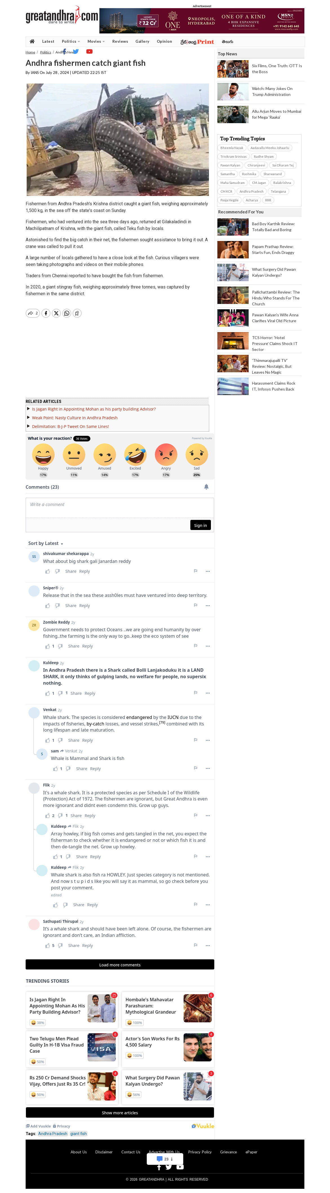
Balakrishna (282, 182)
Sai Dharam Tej (283, 165)
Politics (71, 41)
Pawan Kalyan (230, 165)
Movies (96, 41)
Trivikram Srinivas (233, 156)
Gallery (142, 41)
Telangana (278, 191)
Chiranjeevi (256, 165)
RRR (268, 200)
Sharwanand (273, 174)
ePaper (251, 1152)
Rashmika (249, 174)
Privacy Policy (200, 1152)
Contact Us (130, 1152)
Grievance (228, 1152)
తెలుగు (227, 41)
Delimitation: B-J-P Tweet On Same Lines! (70, 426)
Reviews (120, 41)
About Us (79, 1152)
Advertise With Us (164, 1152)
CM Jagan (259, 182)
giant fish (78, 1133)
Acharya (252, 200)
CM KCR (226, 191)
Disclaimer (104, 1152)
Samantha (227, 174)
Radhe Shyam (264, 156)
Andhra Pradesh (52, 1133)
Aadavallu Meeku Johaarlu (270, 148)
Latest (48, 41)
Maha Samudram (232, 182)
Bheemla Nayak (231, 148)
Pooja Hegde (229, 200)
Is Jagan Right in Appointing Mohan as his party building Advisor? (94, 409)
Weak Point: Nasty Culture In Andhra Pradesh (75, 417)
